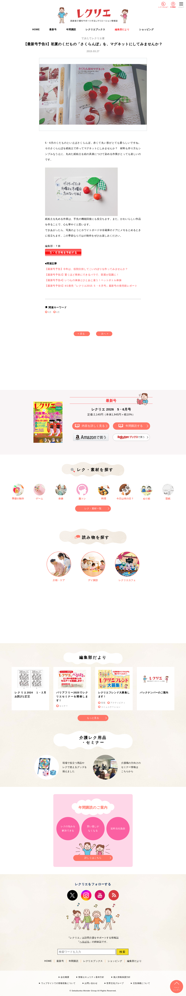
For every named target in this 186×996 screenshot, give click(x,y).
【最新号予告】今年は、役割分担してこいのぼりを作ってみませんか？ (86, 269)
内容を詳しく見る (93, 425)
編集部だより (122, 29)
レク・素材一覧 (93, 508)
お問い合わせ (91, 983)
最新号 (53, 29)
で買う (131, 437)
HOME (36, 29)
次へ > (104, 333)
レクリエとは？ (163, 7)
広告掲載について (141, 983)
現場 (103, 703)
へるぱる (84, 942)
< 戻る (81, 333)
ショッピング (146, 29)
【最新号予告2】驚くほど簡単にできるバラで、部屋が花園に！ (82, 274)
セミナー (63, 706)
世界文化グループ (115, 983)
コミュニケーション (110, 707)
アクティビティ (117, 703)
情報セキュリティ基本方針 (91, 977)
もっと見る (93, 718)
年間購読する (134, 425)
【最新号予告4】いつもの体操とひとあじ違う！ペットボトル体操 (83, 280)
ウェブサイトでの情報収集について (58, 983)
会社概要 (65, 977)
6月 (58, 312)
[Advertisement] (68, 366)
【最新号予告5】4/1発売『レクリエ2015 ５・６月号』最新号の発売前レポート (91, 285)
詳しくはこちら (93, 857)
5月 (49, 312)
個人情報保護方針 (121, 977)
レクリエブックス (95, 29)
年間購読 (173, 7)
